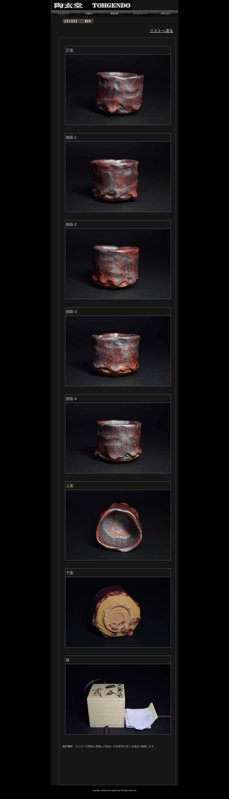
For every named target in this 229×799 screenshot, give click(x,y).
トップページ (63, 13)
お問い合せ (165, 13)
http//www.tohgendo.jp (111, 790)
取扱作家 (114, 13)
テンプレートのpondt (176, 795)
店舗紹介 (89, 13)
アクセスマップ (140, 13)
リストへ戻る (161, 30)
